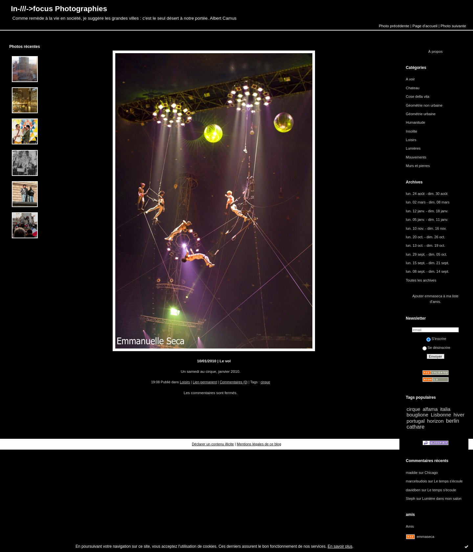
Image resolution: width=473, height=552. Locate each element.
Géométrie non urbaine (424, 105)
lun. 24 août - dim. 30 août (427, 194)
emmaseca (425, 537)
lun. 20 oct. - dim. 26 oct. (425, 237)
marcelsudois (416, 481)
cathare (416, 427)
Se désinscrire (436, 348)
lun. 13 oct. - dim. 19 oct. (425, 245)
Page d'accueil (425, 26)
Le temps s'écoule (448, 481)
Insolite (411, 131)
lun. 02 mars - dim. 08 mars (428, 202)
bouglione (417, 414)
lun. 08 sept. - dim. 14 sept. (427, 271)
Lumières (413, 148)
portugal (416, 421)
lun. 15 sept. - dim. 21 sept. (427, 263)
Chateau (412, 88)
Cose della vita (418, 96)
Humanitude (415, 122)
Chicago (431, 473)
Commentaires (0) (234, 382)
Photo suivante (453, 26)
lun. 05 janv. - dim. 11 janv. (427, 220)
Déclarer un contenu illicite (213, 444)
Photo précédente (394, 26)
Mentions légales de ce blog (259, 444)
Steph (411, 498)
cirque (265, 382)
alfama (430, 409)
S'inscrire (436, 339)
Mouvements (416, 157)
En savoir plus (339, 546)
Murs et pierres (418, 166)
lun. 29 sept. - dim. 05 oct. (426, 254)
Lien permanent (205, 382)
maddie (412, 473)
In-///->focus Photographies (59, 8)
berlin (452, 421)
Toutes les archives (421, 280)
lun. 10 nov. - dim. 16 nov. (426, 228)
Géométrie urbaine (421, 114)
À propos (435, 51)
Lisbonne (441, 414)
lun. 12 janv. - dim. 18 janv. (427, 211)
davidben (413, 490)
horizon (435, 421)
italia (445, 409)
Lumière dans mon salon (441, 498)
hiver (459, 414)
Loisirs (185, 382)
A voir (410, 79)
